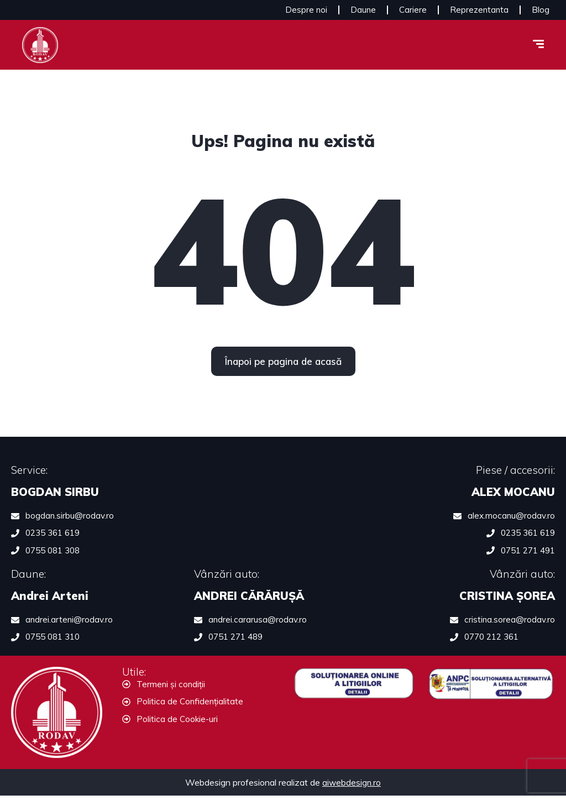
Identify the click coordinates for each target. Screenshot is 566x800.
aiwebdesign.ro (351, 786)
